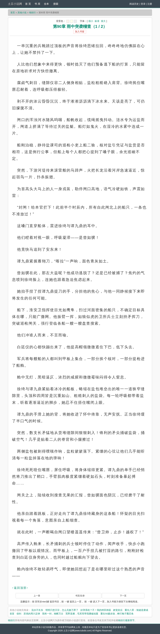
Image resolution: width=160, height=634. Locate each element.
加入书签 (79, 31)
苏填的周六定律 (32, 613)
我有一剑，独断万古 (52, 613)
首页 (12, 12)
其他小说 (22, 12)
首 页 (28, 4)
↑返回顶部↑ (20, 587)
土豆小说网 (15, 3)
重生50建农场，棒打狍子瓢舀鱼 (117, 613)
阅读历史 (134, 4)
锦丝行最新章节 (126, 620)
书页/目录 (80, 595)
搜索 (55, 4)
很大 (103, 21)
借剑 (19, 613)
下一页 (123, 595)
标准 (97, 21)
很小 (90, 21)
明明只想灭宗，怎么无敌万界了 (61, 610)
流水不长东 (37, 610)
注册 (149, 4)
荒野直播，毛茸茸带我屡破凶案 (81, 613)
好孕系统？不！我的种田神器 (95, 610)
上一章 (37, 595)
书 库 (37, 4)
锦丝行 (32, 12)
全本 (46, 4)
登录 (143, 4)
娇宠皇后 (117, 610)
